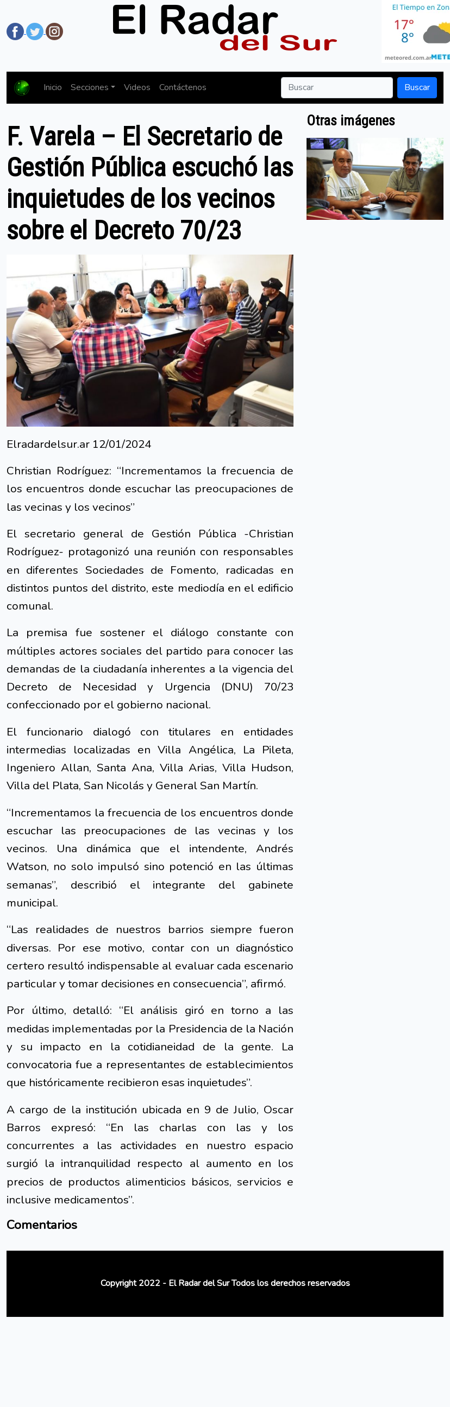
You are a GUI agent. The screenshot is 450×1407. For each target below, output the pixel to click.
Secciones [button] (90, 87)
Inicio (52, 87)
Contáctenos (183, 87)
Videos (137, 87)
